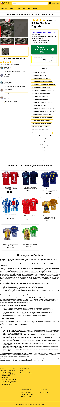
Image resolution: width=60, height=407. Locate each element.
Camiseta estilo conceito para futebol (41, 132)
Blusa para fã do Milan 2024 (39, 105)
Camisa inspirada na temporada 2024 (41, 114)
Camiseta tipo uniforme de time (40, 99)
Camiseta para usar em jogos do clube (42, 117)
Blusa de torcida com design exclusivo (42, 120)
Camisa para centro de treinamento (41, 138)
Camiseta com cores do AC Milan (40, 126)
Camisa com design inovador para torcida (43, 144)
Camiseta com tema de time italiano (41, 141)
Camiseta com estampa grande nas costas (43, 93)
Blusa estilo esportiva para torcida (41, 160)
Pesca (35, 8)
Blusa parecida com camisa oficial (41, 87)
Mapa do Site (44, 392)
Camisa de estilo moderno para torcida (42, 102)
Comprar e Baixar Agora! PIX (44, 49)
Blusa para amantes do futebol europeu (42, 151)
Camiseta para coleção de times (40, 148)
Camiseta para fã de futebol (39, 75)
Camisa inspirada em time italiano (41, 78)
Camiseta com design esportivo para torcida (43, 84)
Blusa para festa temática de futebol (41, 135)
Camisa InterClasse (26, 373)
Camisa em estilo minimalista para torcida (43, 90)
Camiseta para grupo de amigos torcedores (43, 111)
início (22, 371)
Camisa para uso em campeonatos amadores (43, 154)
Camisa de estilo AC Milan (38, 72)
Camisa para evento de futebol (40, 96)
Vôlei (29, 8)
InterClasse (21, 8)
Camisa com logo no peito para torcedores (43, 108)
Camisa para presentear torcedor (40, 129)
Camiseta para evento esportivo (40, 157)
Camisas (4, 8)
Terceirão (12, 8)
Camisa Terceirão (26, 392)
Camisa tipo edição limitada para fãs (41, 123)
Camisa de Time (25, 397)
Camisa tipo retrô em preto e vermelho (42, 81)
